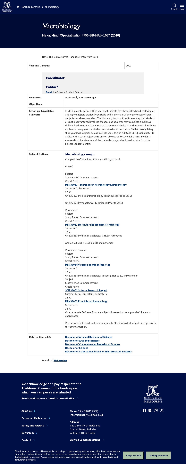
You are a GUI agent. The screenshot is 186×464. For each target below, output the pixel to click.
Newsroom (28, 432)
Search (174, 6)
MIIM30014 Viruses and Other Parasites (87, 264)
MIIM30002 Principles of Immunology (86, 301)
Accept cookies (133, 455)
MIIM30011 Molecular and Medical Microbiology (92, 224)
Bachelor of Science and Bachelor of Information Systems (98, 351)
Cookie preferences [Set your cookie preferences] (158, 455)
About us (27, 411)
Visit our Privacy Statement (105, 457)
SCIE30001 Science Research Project (86, 290)
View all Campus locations (85, 439)
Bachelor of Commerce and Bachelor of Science (92, 344)
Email (49, 92)
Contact (26, 440)
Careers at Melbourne (34, 418)
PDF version (60, 360)
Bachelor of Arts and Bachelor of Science (88, 337)
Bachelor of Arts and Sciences (82, 340)
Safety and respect (33, 425)
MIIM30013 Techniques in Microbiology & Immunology (95, 184)
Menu (182, 6)
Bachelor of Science (76, 348)
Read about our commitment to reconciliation (48, 398)
